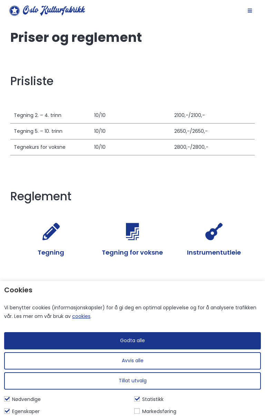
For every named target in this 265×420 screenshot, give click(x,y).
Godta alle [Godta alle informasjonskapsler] (132, 340)
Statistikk (149, 399)
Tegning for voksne (132, 252)
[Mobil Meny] (250, 10)
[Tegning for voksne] (132, 231)
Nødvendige (22, 399)
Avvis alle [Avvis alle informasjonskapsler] (133, 360)
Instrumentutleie (214, 252)
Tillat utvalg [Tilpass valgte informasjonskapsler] (133, 380)
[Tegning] (51, 231)
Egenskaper (22, 411)
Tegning (51, 252)
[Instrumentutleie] (214, 231)
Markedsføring (155, 411)
